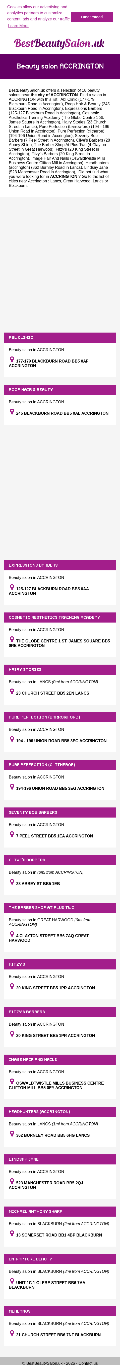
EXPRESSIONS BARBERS (33, 565)
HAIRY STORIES (25, 670)
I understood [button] (92, 17)
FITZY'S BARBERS (27, 1012)
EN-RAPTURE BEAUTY (30, 1259)
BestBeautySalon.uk (27, 90)
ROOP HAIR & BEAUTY (31, 390)
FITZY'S (17, 964)
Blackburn (18, 185)
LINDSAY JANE (24, 1159)
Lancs (55, 181)
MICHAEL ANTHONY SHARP (36, 1212)
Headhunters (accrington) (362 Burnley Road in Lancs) (59, 165)
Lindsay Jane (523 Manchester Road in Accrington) (58, 169)
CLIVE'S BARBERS (27, 860)
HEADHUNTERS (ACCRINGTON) (39, 1112)
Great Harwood (77, 181)
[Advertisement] (60, 265)
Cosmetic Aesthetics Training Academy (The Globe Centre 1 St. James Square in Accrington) (56, 117)
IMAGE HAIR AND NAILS (33, 1060)
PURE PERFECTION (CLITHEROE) (42, 765)
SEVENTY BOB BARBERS (33, 812)
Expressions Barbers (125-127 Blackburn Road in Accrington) (55, 110)
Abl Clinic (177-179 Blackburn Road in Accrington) (51, 101)
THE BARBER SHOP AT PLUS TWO (42, 908)
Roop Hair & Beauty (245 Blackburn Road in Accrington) (59, 106)
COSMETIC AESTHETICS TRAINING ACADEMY (54, 617)
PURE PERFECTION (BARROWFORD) (44, 717)
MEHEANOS (20, 1311)
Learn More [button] (18, 26)
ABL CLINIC (21, 338)
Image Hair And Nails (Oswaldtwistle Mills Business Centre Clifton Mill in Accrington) (57, 160)
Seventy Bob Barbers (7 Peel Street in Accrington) (53, 138)
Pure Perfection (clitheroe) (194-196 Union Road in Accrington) (56, 133)
